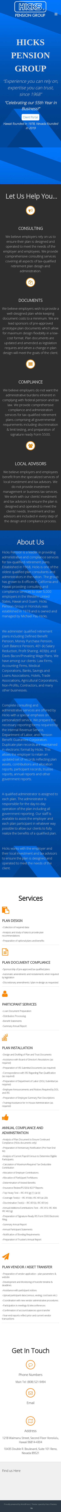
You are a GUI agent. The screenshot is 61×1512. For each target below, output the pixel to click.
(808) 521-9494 (36, 1382)
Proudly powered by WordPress (17, 1504)
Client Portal (30, 117)
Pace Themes (51, 1504)
